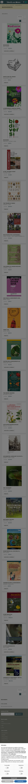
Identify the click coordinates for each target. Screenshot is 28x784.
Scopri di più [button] (14, 778)
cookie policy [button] (13, 754)
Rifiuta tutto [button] (7, 781)
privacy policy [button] (17, 748)
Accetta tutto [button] (20, 781)
